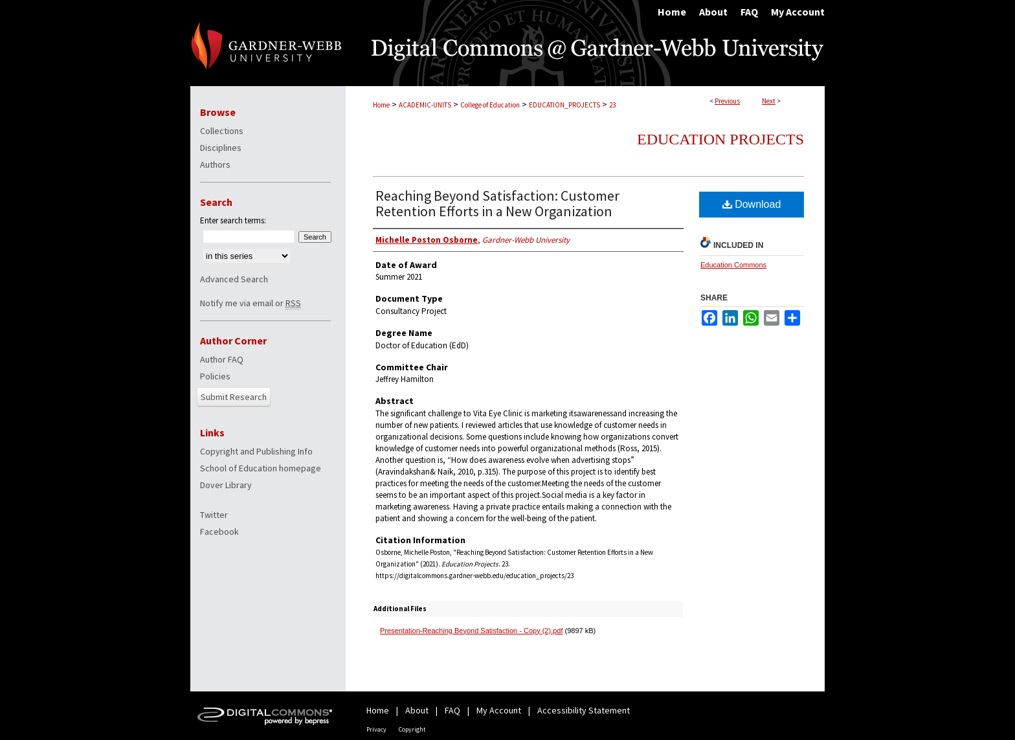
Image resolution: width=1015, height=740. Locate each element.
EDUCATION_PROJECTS (564, 104)
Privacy (376, 729)
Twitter (214, 515)
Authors (215, 164)
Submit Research (234, 397)
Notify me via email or (250, 303)
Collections (221, 131)
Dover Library (226, 485)
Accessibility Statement (583, 710)
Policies (215, 376)
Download (751, 204)
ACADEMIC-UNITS (425, 104)
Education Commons (733, 265)
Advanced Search (234, 279)
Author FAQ (221, 359)
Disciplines (220, 147)
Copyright (412, 729)
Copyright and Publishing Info (256, 451)
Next (768, 101)
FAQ (452, 710)
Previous (727, 101)
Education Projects (720, 139)
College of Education (490, 104)
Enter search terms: (233, 220)
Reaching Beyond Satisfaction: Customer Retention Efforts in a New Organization (497, 203)
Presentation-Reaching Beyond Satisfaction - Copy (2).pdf (471, 630)
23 (612, 104)
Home (381, 104)
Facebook (219, 531)
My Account (498, 710)
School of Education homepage (260, 468)
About (417, 710)
